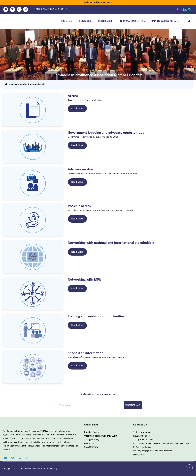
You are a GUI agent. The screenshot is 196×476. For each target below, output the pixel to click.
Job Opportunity (91, 439)
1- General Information (143, 432)
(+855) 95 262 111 (141, 454)
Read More (77, 108)
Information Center (131, 21)
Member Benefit (92, 432)
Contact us (89, 443)
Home (9, 84)
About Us (66, 21)
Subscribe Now (133, 405)
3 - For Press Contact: (142, 447)
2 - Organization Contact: (144, 440)
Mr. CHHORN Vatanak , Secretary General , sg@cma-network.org (161, 443)
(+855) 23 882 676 (141, 436)
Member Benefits (38, 84)
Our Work (85, 21)
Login (179, 9)
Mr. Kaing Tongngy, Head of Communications (152, 451)
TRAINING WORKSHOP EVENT (165, 21)
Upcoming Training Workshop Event (100, 436)
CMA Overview (91, 447)
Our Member (105, 21)
